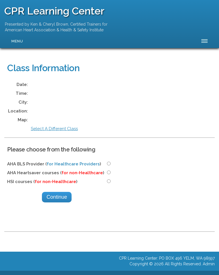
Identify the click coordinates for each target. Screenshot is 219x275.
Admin (209, 264)
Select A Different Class (54, 128)
